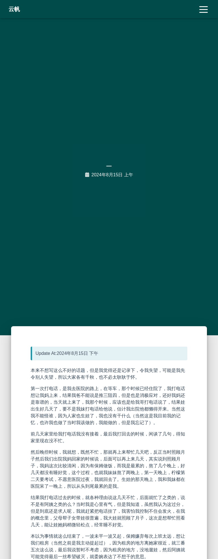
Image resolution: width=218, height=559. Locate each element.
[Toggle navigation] (203, 9)
